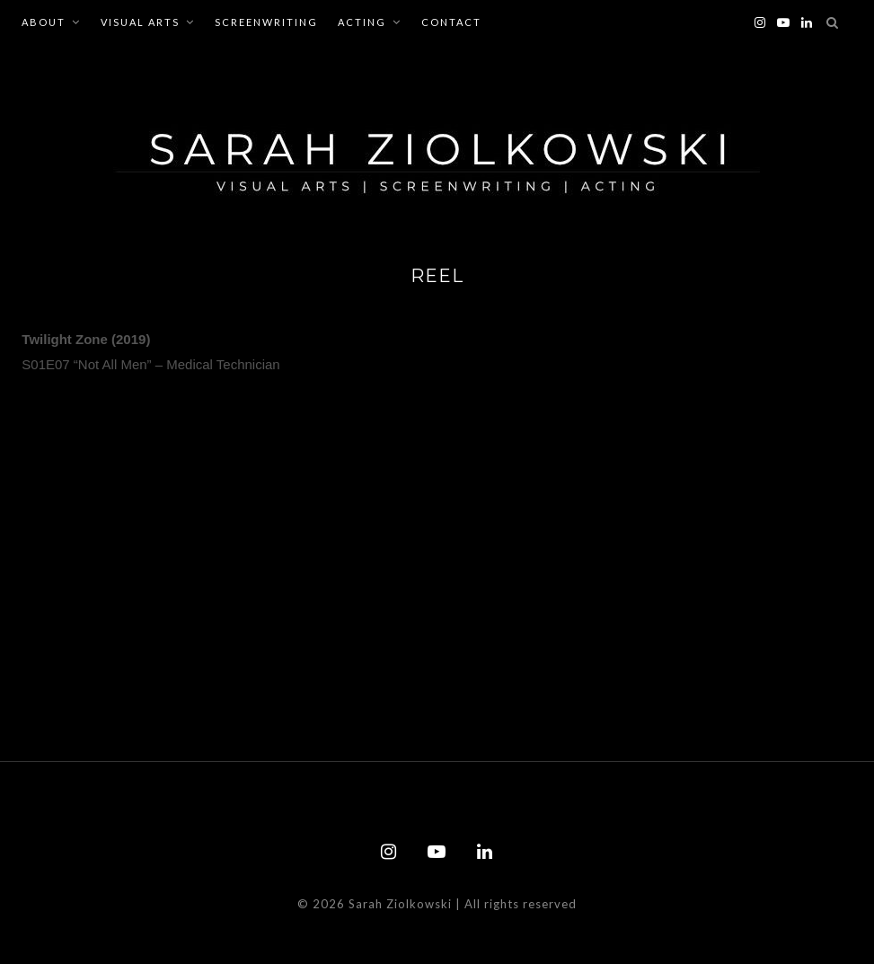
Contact (451, 22)
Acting (362, 22)
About (44, 22)
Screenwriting (266, 22)
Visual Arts (140, 22)
